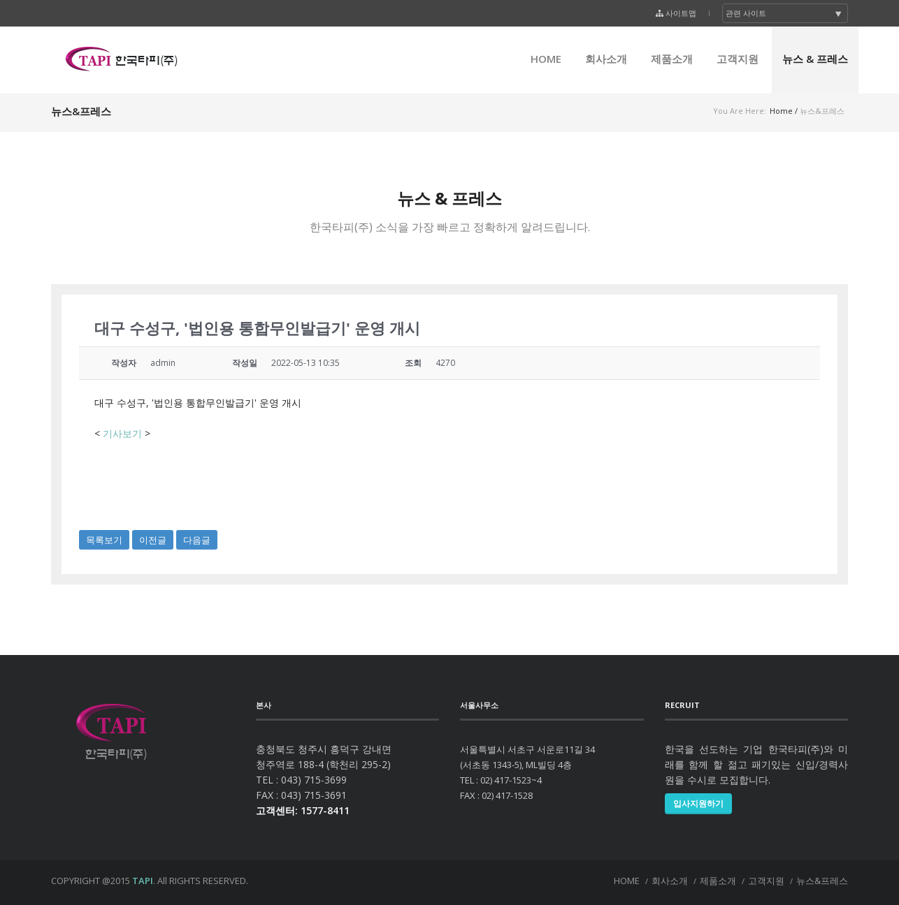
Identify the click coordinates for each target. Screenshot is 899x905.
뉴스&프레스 (822, 880)
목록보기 (104, 540)
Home (781, 110)
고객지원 (737, 59)
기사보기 (122, 433)
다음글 (196, 540)
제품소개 (672, 59)
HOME (546, 59)
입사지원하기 (698, 803)
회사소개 (606, 59)
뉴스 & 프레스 (815, 59)
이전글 (152, 540)
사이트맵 (681, 13)
